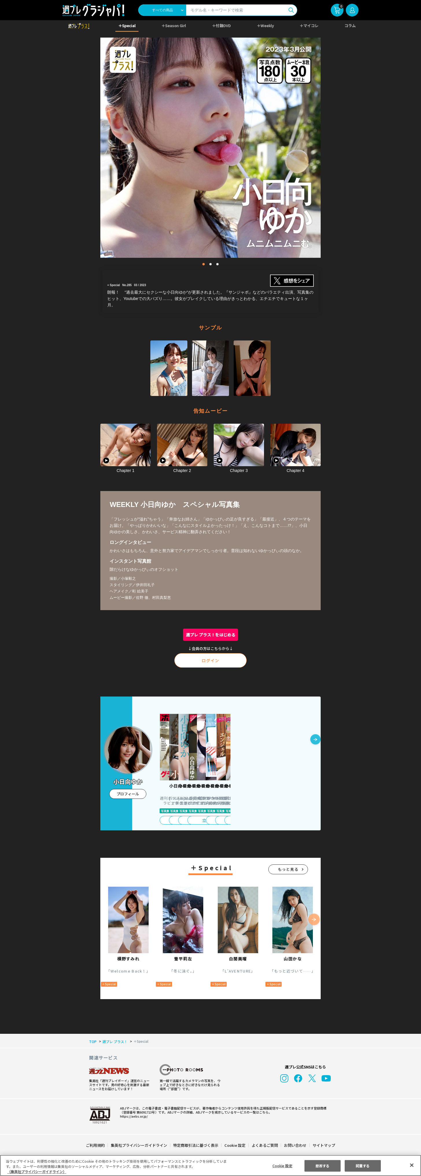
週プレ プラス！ (113, 1041)
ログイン (210, 660)
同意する (363, 1165)
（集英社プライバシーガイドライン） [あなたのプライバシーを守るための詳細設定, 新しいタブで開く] (36, 1171)
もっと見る (288, 869)
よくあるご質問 (264, 1145)
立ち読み (183, 820)
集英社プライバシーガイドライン (139, 1145)
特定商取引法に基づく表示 (196, 1145)
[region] (210, 1165)
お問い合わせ (295, 1145)
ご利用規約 (95, 1145)
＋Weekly (265, 25)
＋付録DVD (221, 25)
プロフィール (128, 794)
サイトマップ (323, 1145)
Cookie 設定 (235, 1145)
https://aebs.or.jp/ (133, 1116)
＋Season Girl (173, 25)
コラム (350, 25)
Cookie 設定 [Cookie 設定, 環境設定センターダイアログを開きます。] (282, 1165)
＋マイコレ (309, 25)
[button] (315, 740)
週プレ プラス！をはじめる (210, 635)
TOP (92, 1041)
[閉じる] (411, 1165)
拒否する (322, 1165)
